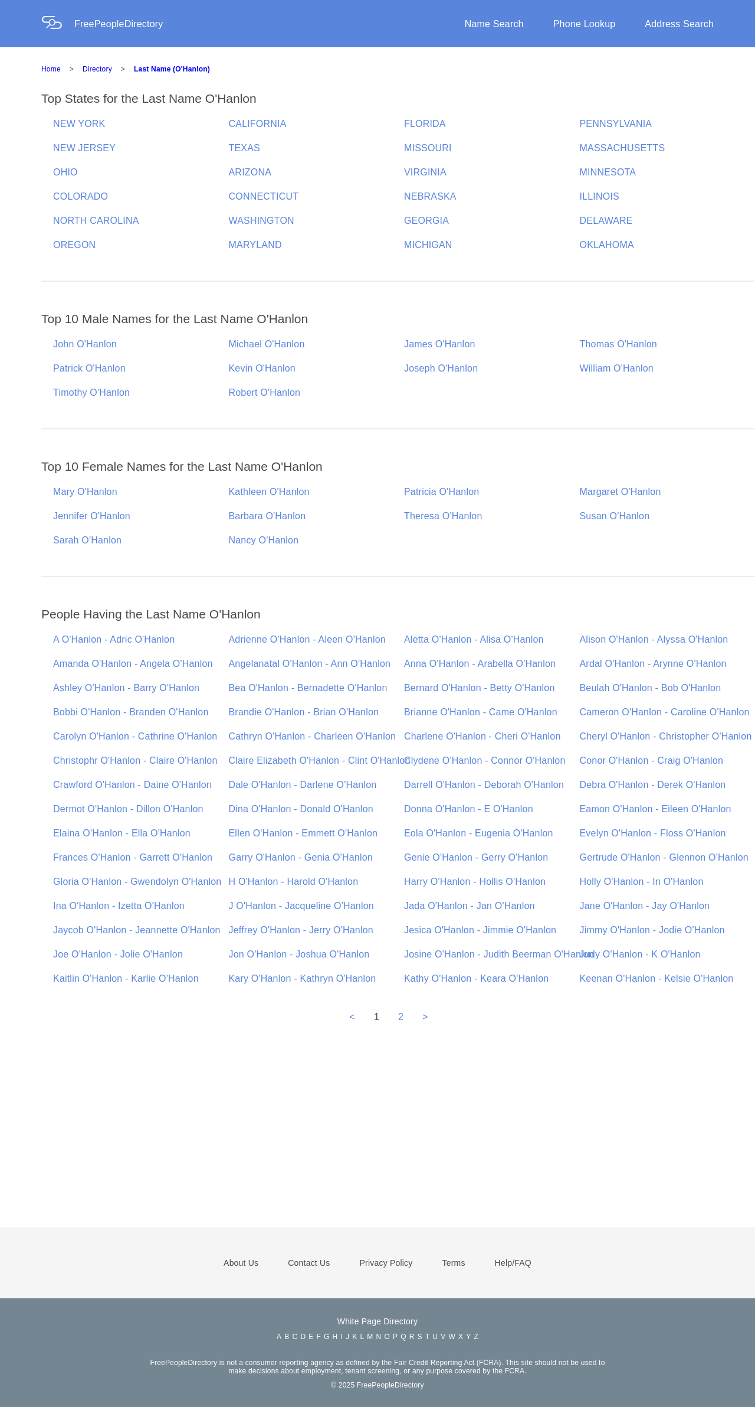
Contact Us (309, 1263)
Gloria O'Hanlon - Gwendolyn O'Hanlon (137, 882)
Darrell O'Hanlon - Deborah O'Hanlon (484, 785)
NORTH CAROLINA (96, 221)
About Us (241, 1263)
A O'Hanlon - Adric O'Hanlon (114, 639)
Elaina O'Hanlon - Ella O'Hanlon (122, 833)
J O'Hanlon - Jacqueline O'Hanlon (301, 906)
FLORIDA (425, 124)
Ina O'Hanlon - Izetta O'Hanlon (119, 906)
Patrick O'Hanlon (89, 368)
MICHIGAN (428, 245)
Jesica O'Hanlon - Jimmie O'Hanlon (480, 930)
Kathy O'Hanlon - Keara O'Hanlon (476, 978)
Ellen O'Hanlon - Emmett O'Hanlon (303, 833)
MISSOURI (428, 148)
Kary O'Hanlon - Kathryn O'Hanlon (302, 978)
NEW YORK (79, 124)
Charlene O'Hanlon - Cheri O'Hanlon (482, 736)
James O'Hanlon (439, 344)
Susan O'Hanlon (615, 516)
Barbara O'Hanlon (267, 516)
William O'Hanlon (617, 368)
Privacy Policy (386, 1263)
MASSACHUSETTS (622, 148)
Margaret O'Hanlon (620, 492)
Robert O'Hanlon (265, 392)
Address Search (679, 24)
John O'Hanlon (85, 344)
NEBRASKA (430, 196)
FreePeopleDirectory (118, 24)
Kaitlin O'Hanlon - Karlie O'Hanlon (126, 978)
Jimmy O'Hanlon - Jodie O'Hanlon (652, 930)
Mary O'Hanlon (85, 492)
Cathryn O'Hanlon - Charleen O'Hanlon (312, 736)
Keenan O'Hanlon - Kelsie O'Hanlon (657, 978)
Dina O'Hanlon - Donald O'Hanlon (301, 809)
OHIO (65, 172)
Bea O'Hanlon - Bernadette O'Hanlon (308, 688)
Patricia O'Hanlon (441, 492)
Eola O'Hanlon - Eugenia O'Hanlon (478, 833)
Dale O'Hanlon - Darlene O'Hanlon (303, 785)
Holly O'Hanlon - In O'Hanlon (642, 882)
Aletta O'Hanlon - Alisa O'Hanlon (474, 639)
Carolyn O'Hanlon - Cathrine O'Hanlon (135, 736)
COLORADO (80, 196)
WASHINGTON (261, 221)
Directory (97, 69)
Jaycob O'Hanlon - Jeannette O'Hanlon (137, 930)
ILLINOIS (599, 196)
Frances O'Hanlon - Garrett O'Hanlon (132, 857)
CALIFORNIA (258, 124)
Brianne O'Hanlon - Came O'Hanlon (480, 712)
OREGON (74, 245)
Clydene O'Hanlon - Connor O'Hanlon (485, 760)
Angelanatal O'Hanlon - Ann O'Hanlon (310, 664)
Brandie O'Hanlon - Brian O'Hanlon (304, 712)
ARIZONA (250, 172)
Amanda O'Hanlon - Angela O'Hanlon (133, 664)
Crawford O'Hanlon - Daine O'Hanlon (132, 785)
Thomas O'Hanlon (618, 344)
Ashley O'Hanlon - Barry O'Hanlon (126, 688)
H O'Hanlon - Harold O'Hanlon (294, 882)
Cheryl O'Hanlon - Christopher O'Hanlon (666, 736)
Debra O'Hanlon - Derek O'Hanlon (653, 785)
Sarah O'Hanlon (87, 540)
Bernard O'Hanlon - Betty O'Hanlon (479, 688)
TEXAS (244, 148)
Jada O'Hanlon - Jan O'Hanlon (469, 906)
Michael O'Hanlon (267, 344)
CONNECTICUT (264, 196)
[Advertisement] (377, 1141)
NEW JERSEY (84, 148)
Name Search (494, 24)
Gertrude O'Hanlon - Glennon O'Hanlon (664, 857)
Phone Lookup (584, 24)
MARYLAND (255, 245)
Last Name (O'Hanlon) (172, 69)
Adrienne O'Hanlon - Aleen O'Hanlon (307, 639)
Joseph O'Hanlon (441, 368)
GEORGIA (426, 221)
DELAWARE (606, 221)
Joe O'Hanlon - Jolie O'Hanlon (118, 954)
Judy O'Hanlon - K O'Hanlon (640, 954)
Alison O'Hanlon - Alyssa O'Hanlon (654, 639)
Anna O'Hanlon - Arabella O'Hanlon (480, 664)
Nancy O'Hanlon (264, 540)
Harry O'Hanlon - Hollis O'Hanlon (475, 882)
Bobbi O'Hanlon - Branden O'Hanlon (131, 712)
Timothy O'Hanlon (91, 392)
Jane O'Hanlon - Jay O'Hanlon (645, 906)
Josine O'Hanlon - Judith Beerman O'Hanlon (499, 954)
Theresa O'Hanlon (443, 516)
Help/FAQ (513, 1263)
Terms (453, 1263)
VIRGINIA (425, 172)
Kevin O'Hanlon (262, 368)
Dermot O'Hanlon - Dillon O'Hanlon (128, 809)
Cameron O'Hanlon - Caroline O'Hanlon (665, 712)
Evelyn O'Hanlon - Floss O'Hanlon (653, 833)
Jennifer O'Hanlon (91, 516)
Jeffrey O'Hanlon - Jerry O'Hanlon (301, 930)
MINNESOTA (608, 172)
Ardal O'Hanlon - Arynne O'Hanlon (653, 664)
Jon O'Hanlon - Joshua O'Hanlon (299, 954)
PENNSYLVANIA (616, 124)
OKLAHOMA (607, 245)
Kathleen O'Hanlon (269, 492)
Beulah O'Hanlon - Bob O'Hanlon (650, 688)
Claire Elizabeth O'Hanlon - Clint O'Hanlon (320, 760)
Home (51, 69)
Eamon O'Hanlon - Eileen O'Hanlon (655, 809)
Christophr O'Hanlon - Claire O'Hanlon (135, 760)
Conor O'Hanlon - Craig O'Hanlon (652, 760)
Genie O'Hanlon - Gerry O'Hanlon (476, 857)
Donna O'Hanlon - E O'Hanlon (468, 809)
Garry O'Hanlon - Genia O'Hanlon (301, 857)
